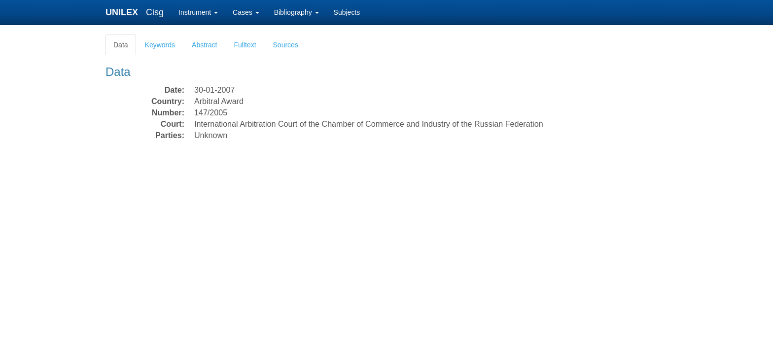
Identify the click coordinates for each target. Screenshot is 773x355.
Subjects (347, 12)
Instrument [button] (198, 12)
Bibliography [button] (296, 12)
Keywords (160, 45)
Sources (285, 45)
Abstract (204, 45)
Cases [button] (246, 12)
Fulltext (245, 45)
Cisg (155, 12)
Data (120, 45)
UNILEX (124, 12)
